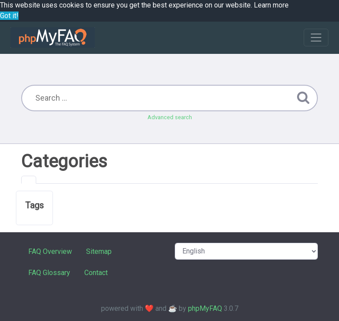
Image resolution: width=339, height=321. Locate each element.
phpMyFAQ (205, 308)
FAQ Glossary (49, 272)
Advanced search (169, 117)
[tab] (28, 180)
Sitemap (99, 251)
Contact (96, 272)
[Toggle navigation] (316, 37)
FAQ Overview (50, 251)
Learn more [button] (271, 5)
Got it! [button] (9, 15)
